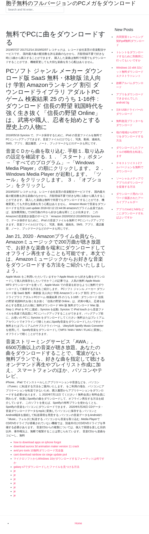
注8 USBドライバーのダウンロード (129, 111)
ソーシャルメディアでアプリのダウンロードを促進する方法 (129, 182)
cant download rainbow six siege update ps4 (40, 454)
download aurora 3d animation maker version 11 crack (46, 446)
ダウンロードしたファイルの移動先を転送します (129, 151)
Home (78, 523)
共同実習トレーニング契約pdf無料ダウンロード (130, 41)
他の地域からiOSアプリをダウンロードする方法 (129, 136)
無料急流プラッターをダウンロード (129, 123)
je (15, 470)
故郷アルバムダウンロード (129, 85)
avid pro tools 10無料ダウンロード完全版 (38, 450)
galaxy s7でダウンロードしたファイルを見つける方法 (46, 466)
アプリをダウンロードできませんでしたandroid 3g (129, 98)
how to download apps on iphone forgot (37, 442)
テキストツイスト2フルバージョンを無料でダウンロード (129, 167)
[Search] (35, 9)
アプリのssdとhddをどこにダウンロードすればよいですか (130, 213)
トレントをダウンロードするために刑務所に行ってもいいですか (129, 56)
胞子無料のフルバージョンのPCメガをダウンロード (71, 3)
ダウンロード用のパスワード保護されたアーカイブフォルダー (129, 198)
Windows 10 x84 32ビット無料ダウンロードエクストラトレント (129, 71)
